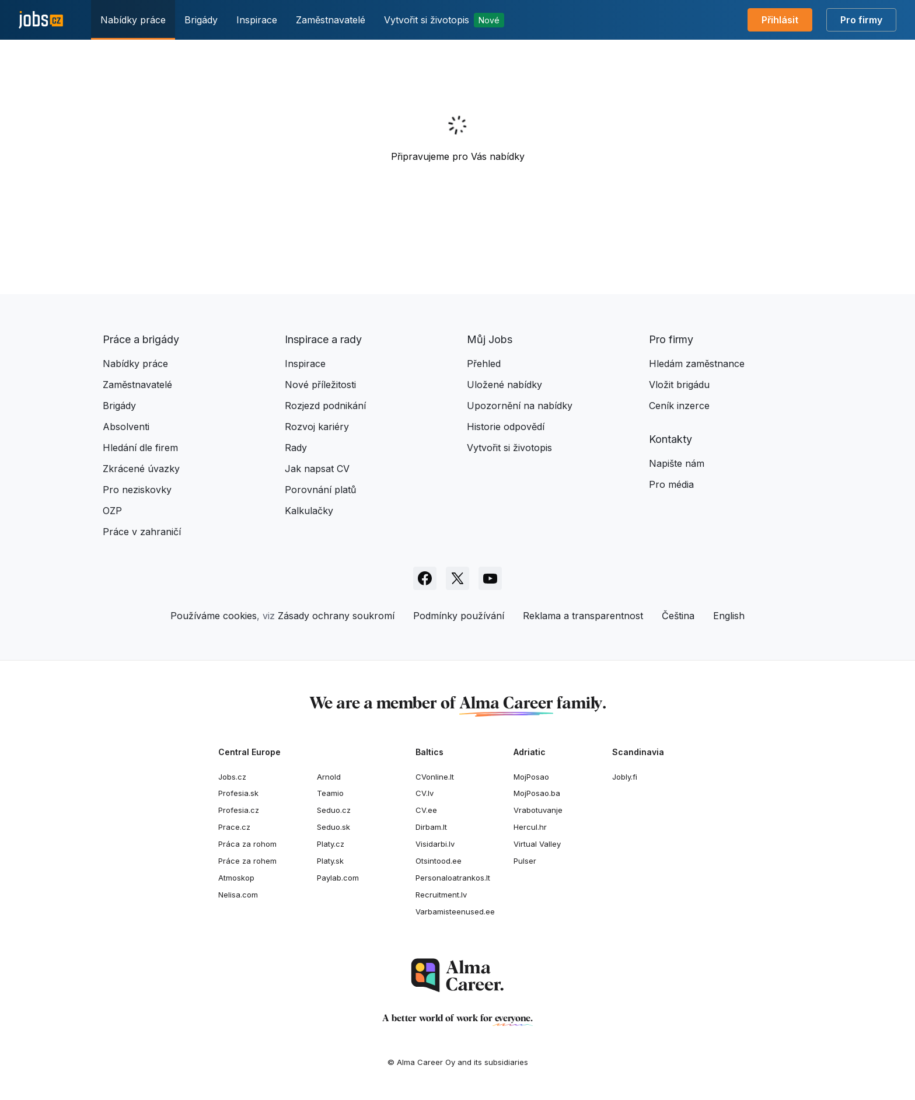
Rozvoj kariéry (317, 426)
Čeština (678, 615)
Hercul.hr (530, 827)
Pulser (525, 860)
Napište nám (676, 463)
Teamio (330, 793)
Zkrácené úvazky (141, 468)
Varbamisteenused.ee (455, 911)
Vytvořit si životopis (444, 20)
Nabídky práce (133, 20)
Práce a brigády (141, 339)
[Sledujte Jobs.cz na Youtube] (490, 578)
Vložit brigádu (679, 384)
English (729, 615)
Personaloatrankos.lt (452, 877)
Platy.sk (330, 860)
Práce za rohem (247, 860)
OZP (112, 510)
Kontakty (670, 439)
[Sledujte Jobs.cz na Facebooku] (424, 578)
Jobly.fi (624, 776)
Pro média (671, 484)
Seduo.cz (334, 810)
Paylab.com (338, 877)
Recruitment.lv (441, 894)
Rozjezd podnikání (325, 405)
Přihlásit (780, 20)
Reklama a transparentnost (583, 615)
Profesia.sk (238, 793)
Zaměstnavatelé (330, 20)
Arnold (329, 776)
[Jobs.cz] (41, 20)
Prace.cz (234, 827)
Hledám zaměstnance (697, 363)
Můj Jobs (489, 339)
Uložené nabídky (504, 384)
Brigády (201, 20)
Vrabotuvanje (538, 810)
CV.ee (426, 810)
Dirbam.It (431, 827)
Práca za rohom (247, 843)
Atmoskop (236, 877)
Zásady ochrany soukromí (336, 615)
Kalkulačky (309, 510)
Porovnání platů (320, 489)
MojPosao (531, 776)
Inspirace (256, 20)
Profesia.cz (238, 810)
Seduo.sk (333, 827)
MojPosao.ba (537, 793)
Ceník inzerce (679, 405)
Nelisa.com (238, 894)
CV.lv (424, 793)
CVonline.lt (434, 776)
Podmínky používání (458, 615)
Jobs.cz (232, 776)
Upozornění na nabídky (519, 405)
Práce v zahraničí (142, 531)
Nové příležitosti (320, 384)
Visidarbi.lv (435, 843)
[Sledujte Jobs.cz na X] (457, 578)
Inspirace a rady (323, 339)
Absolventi (126, 426)
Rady (296, 447)
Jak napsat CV (317, 468)
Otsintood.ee (438, 860)
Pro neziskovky (137, 489)
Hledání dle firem (140, 447)
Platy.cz (330, 843)
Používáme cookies (213, 615)
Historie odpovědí (505, 426)
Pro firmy (861, 20)
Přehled (484, 363)
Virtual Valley (537, 843)
